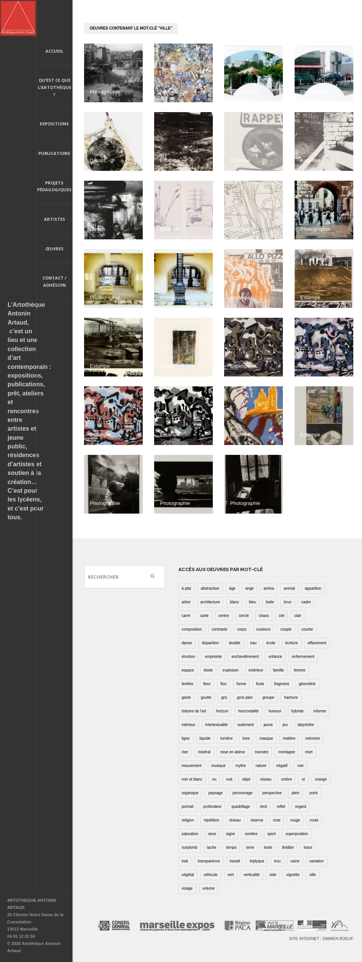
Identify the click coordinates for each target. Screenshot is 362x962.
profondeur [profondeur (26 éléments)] (212, 806)
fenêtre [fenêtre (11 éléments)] (187, 684)
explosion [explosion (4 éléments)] (231, 670)
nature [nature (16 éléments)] (261, 766)
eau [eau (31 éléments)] (253, 643)
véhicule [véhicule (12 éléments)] (211, 875)
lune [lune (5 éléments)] (246, 738)
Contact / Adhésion (54, 281)
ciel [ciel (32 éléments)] (281, 616)
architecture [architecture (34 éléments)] (210, 602)
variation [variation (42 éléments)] (316, 861)
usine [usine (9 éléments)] (295, 861)
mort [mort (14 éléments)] (308, 752)
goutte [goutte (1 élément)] (206, 697)
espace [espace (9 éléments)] (188, 670)
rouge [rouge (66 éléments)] (295, 820)
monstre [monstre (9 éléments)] (261, 752)
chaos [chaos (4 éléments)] (264, 616)
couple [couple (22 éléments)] (285, 629)
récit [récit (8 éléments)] (263, 806)
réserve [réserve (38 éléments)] (257, 820)
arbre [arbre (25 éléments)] (186, 602)
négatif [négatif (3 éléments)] (281, 766)
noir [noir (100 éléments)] (300, 766)
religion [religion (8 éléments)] (188, 820)
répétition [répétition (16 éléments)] (211, 820)
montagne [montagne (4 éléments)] (286, 752)
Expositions (54, 123)
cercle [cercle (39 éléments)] (244, 616)
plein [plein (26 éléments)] (296, 793)
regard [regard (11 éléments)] (300, 806)
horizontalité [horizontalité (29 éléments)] (248, 711)
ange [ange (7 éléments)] (249, 588)
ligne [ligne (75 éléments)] (186, 738)
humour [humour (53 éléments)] (274, 711)
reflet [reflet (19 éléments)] (281, 806)
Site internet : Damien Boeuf (321, 938)
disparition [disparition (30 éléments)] (210, 643)
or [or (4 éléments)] (303, 779)
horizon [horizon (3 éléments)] (222, 711)
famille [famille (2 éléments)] (278, 670)
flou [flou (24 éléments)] (223, 684)
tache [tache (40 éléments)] (211, 847)
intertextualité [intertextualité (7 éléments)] (216, 725)
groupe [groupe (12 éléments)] (268, 697)
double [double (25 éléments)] (234, 643)
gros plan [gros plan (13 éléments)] (245, 697)
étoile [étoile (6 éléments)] (208, 670)
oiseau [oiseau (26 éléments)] (265, 779)
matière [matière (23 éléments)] (289, 738)
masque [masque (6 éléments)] (266, 738)
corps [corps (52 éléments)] (241, 629)
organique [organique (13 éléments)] (190, 793)
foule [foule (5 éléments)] (260, 684)
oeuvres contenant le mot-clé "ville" (131, 28)
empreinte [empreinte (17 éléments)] (213, 656)
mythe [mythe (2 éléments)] (241, 766)
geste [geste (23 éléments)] (186, 697)
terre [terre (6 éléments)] (250, 847)
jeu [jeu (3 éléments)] (285, 725)
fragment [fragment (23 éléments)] (281, 684)
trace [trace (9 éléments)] (308, 847)
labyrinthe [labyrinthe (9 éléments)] (306, 725)
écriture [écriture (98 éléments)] (291, 643)
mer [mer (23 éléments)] (185, 752)
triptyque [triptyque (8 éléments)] (257, 861)
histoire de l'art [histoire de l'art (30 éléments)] (194, 711)
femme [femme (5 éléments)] (300, 670)
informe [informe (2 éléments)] (320, 711)
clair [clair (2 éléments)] (297, 616)
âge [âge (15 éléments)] (232, 588)
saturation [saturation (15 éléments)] (190, 834)
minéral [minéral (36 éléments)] (204, 752)
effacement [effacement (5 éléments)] (317, 643)
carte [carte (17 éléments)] (204, 616)
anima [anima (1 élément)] (269, 588)
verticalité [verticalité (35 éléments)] (251, 875)
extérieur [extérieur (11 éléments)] (255, 670)
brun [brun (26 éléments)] (288, 602)
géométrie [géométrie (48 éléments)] (307, 684)
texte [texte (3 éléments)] (268, 847)
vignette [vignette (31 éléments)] (293, 875)
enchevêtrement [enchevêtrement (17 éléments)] (245, 656)
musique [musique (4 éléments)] (218, 766)
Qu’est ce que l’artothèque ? (54, 87)
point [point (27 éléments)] (313, 793)
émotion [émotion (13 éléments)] (188, 656)
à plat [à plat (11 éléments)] (186, 588)
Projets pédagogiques (54, 186)
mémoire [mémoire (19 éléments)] (312, 738)
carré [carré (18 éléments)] (186, 616)
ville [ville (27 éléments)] (312, 875)
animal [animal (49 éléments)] (289, 588)
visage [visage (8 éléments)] (187, 888)
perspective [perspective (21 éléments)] (272, 793)
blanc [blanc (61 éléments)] (234, 602)
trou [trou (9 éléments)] (277, 861)
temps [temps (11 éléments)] (231, 847)
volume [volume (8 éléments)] (209, 888)
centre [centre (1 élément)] (223, 616)
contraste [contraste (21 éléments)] (219, 629)
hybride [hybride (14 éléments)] (297, 711)
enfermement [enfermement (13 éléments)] (303, 656)
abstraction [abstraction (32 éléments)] (210, 588)
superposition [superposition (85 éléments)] (297, 834)
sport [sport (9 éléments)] (271, 834)
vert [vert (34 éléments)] (231, 875)
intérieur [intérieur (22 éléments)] (188, 725)
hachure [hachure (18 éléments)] (291, 697)
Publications (55, 154)
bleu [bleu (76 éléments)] (252, 602)
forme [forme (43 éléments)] (241, 684)
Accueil (54, 51)
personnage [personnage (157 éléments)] (242, 793)
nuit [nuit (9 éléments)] (229, 779)
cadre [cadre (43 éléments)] (306, 602)
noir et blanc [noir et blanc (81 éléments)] (192, 779)
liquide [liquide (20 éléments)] (205, 738)
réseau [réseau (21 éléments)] (235, 820)
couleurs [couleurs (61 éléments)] (263, 629)
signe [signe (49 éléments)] (230, 834)
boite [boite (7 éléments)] (270, 602)
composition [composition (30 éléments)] (192, 629)
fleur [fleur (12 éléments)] (207, 684)
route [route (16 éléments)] (314, 820)
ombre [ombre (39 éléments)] (286, 779)
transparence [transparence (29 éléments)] (209, 861)
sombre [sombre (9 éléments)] (251, 834)
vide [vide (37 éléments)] (273, 875)
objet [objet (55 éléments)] (246, 779)
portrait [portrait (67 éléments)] (187, 806)
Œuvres (54, 248)
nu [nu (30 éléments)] (214, 779)
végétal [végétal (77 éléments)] (188, 875)
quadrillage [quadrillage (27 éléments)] (240, 806)
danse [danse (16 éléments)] (187, 643)
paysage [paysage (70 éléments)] (215, 793)
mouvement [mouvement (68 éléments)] (191, 766)
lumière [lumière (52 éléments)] (226, 738)
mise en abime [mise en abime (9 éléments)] (232, 752)
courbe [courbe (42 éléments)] (307, 629)
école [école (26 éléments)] (270, 643)
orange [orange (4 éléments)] (321, 779)
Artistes (54, 219)
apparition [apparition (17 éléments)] (313, 588)
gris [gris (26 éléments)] (224, 697)
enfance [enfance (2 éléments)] (275, 656)
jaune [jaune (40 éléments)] (268, 725)
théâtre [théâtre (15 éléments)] (288, 847)
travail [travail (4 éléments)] (235, 861)
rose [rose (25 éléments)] (276, 820)
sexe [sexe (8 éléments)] (212, 834)
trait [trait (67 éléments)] (185, 861)
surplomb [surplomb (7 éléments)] (189, 847)
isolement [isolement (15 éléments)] (245, 725)
